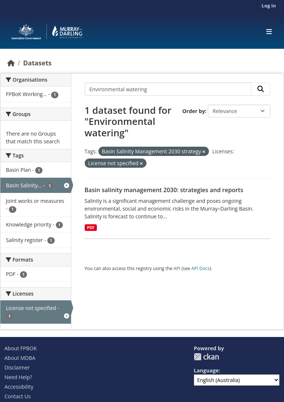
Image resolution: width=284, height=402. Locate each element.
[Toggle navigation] (269, 32)
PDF (90, 227)
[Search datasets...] (168, 89)
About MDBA (20, 357)
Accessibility (18, 386)
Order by (193, 111)
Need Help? (18, 377)
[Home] (11, 62)
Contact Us (17, 396)
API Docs (200, 268)
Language (206, 370)
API (176, 268)
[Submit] (260, 89)
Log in (268, 5)
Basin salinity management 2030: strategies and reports (164, 190)
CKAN (206, 357)
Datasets (37, 62)
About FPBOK (20, 348)
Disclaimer (17, 367)
